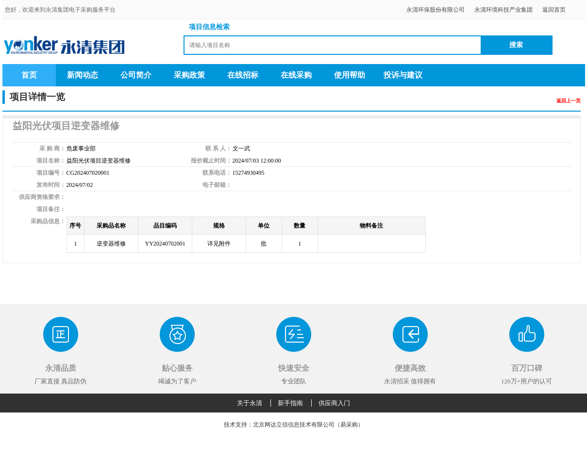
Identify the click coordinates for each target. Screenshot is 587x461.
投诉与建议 (403, 75)
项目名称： (51, 160)
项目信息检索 (209, 27)
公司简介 (135, 75)
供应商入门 (334, 403)
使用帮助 (349, 75)
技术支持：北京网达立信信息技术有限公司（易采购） (294, 424)
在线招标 (242, 75)
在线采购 (296, 75)
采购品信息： (48, 221)
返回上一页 (568, 100)
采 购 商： (52, 148)
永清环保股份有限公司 (435, 9)
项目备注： (51, 209)
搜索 (516, 45)
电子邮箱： (217, 184)
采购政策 (189, 75)
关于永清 (249, 403)
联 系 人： (218, 148)
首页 (29, 75)
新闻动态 (82, 75)
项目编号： (51, 172)
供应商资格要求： (42, 197)
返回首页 (554, 9)
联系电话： (217, 172)
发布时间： (51, 184)
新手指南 (290, 403)
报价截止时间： (211, 160)
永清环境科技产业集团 (503, 9)
